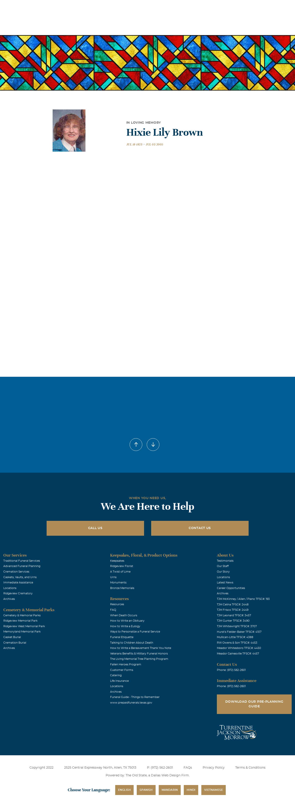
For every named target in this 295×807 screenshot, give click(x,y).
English (124, 790)
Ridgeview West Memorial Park (24, 626)
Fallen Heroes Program (125, 664)
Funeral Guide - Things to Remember (135, 697)
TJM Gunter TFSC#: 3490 (233, 620)
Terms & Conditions (250, 767)
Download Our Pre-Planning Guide (254, 704)
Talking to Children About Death (131, 642)
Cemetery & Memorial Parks (22, 615)
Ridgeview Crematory (18, 593)
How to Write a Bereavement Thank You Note (140, 648)
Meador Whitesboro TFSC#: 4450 (239, 648)
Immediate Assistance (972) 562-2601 (266, 6)
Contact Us (200, 528)
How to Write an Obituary (127, 620)
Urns (113, 577)
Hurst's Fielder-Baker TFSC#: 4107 (239, 632)
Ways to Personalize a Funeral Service (135, 631)
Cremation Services (16, 571)
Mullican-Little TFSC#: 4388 (235, 637)
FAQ (113, 610)
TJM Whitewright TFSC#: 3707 (237, 626)
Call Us (95, 528)
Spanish (146, 790)
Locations (161, 6)
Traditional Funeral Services (21, 560)
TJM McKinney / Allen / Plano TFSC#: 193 (243, 599)
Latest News (225, 582)
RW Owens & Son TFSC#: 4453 (237, 642)
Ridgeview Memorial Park (20, 620)
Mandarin (170, 790)
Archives (9, 599)
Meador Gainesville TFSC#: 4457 (238, 653)
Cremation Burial (14, 642)
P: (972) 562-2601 (160, 767)
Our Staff (223, 566)
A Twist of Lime (120, 571)
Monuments (118, 582)
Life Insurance (119, 681)
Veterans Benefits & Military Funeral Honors (139, 653)
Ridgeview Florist (121, 566)
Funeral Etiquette (121, 637)
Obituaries (187, 6)
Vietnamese (213, 790)
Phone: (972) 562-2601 (231, 670)
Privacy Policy (214, 767)
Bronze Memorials (122, 588)
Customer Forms (121, 670)
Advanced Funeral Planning (21, 566)
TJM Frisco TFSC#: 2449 (232, 610)
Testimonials (225, 560)
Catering (116, 675)
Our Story (223, 571)
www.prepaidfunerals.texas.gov (131, 702)
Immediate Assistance (18, 582)
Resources (117, 604)
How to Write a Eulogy (125, 626)
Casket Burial (12, 637)
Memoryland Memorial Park (22, 631)
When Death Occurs (123, 615)
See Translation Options (218, 7)
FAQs (188, 767)
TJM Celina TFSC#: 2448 (233, 604)
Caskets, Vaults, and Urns (20, 577)
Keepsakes (117, 560)
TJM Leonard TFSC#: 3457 (234, 615)
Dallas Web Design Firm (170, 775)
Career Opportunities (231, 588)
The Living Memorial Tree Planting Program (139, 659)
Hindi (191, 790)
